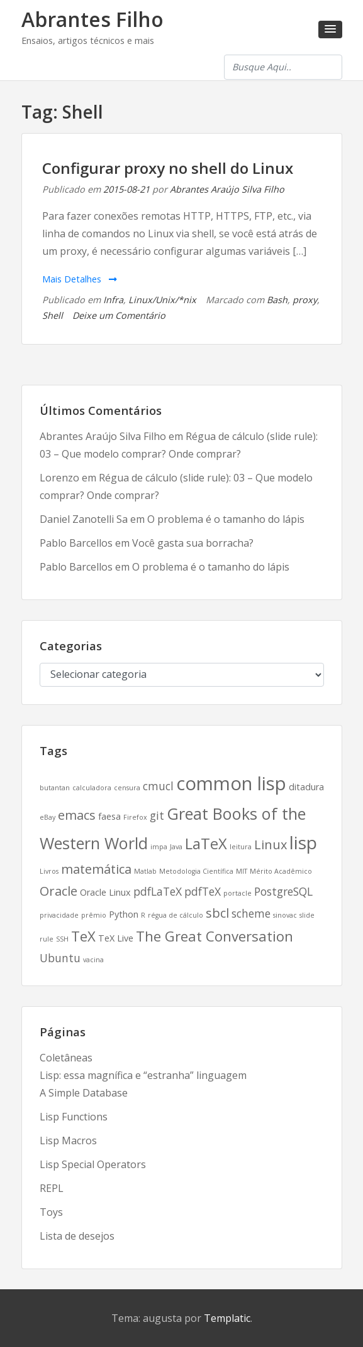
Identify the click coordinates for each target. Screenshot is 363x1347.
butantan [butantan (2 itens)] (55, 787)
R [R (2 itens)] (143, 915)
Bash (277, 300)
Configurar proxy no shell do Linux (167, 168)
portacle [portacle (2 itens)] (237, 893)
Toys (51, 1212)
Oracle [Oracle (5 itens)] (58, 891)
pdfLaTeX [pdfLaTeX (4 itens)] (157, 891)
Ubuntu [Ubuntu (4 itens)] (60, 957)
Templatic (227, 1318)
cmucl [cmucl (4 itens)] (158, 785)
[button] (330, 29)
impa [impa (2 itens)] (158, 846)
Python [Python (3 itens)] (123, 914)
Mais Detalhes (79, 279)
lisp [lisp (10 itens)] (303, 842)
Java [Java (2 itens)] (176, 846)
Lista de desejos (77, 1236)
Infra (113, 300)
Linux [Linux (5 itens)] (270, 844)
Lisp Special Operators (93, 1164)
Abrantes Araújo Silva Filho (227, 189)
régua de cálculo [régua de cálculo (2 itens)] (175, 915)
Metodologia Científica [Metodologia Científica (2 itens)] (196, 871)
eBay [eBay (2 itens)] (47, 817)
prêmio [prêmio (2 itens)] (93, 915)
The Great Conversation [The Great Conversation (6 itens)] (214, 935)
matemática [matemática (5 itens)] (96, 869)
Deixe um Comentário (118, 315)
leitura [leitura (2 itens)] (241, 846)
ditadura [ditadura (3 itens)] (306, 787)
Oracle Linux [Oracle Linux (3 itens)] (105, 892)
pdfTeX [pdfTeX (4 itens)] (202, 891)
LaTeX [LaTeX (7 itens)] (206, 844)
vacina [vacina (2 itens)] (93, 959)
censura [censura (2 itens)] (127, 787)
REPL (52, 1188)
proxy (305, 300)
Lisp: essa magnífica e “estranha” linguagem (143, 1075)
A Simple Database (84, 1093)
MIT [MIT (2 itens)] (241, 871)
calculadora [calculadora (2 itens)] (91, 787)
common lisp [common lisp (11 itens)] (231, 783)
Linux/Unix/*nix (162, 300)
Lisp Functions (74, 1117)
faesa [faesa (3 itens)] (109, 816)
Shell (52, 315)
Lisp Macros (68, 1140)
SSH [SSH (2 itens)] (62, 939)
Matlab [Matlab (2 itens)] (145, 871)
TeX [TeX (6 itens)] (83, 935)
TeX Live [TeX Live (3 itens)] (115, 938)
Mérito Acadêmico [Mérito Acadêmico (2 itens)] (281, 871)
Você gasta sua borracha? (193, 543)
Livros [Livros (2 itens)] (49, 871)
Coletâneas (66, 1058)
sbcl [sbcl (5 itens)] (217, 912)
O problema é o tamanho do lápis (225, 519)
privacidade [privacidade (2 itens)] (59, 915)
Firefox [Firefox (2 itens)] (135, 817)
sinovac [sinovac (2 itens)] (285, 915)
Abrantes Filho (92, 19)
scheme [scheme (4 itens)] (251, 913)
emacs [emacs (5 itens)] (77, 815)
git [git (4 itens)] (157, 815)
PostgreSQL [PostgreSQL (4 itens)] (283, 891)
